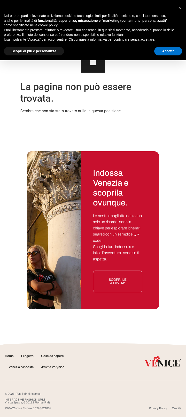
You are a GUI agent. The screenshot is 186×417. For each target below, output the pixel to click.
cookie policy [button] (47, 25)
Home (9, 356)
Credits (176, 408)
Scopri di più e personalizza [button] (34, 51)
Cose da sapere (52, 356)
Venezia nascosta (21, 367)
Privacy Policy (158, 408)
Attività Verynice (52, 367)
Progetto (27, 356)
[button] (180, 8)
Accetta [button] (168, 51)
